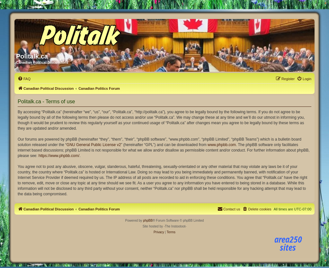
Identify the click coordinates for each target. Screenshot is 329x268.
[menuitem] (24, 79)
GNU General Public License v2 (94, 145)
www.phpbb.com (222, 145)
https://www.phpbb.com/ (59, 155)
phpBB (148, 220)
